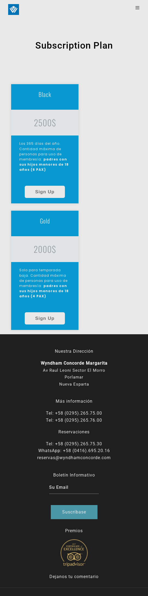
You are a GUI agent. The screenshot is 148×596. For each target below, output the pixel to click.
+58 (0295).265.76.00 (78, 420)
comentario (86, 576)
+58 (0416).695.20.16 (86, 450)
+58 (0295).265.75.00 (78, 413)
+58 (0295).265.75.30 (78, 443)
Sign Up (44, 191)
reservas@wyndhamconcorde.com (74, 457)
